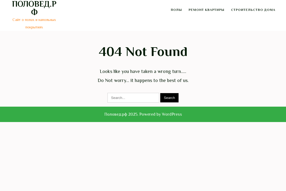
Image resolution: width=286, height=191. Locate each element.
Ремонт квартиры (206, 10)
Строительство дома (253, 10)
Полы (176, 10)
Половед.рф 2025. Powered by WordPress (143, 114)
